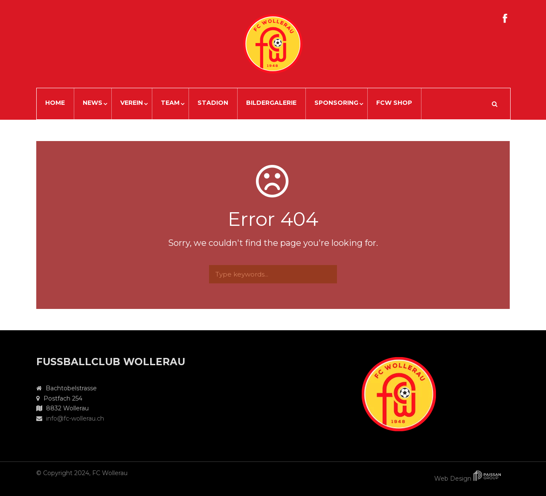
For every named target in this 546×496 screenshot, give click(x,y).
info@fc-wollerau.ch (75, 418)
